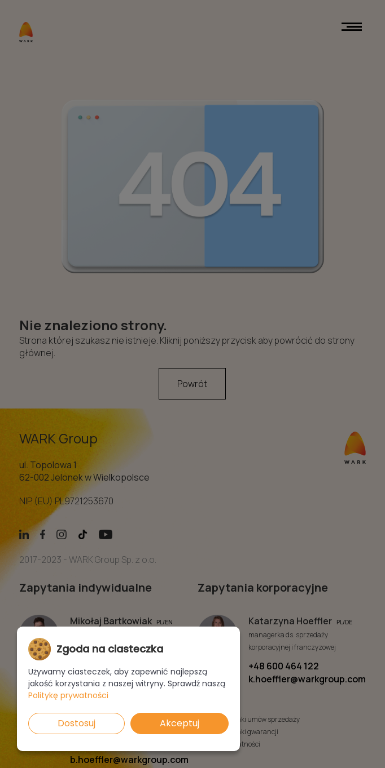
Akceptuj (179, 723)
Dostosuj (76, 723)
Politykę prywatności (68, 695)
